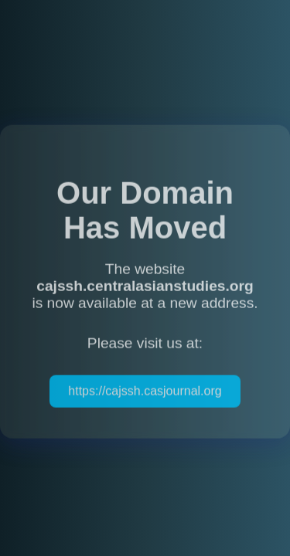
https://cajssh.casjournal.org (144, 391)
